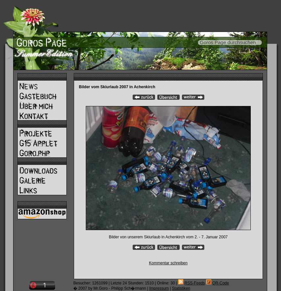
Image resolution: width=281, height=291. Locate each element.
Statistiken (181, 288)
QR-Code (220, 283)
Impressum (159, 288)
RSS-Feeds (194, 283)
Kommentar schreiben (168, 263)
